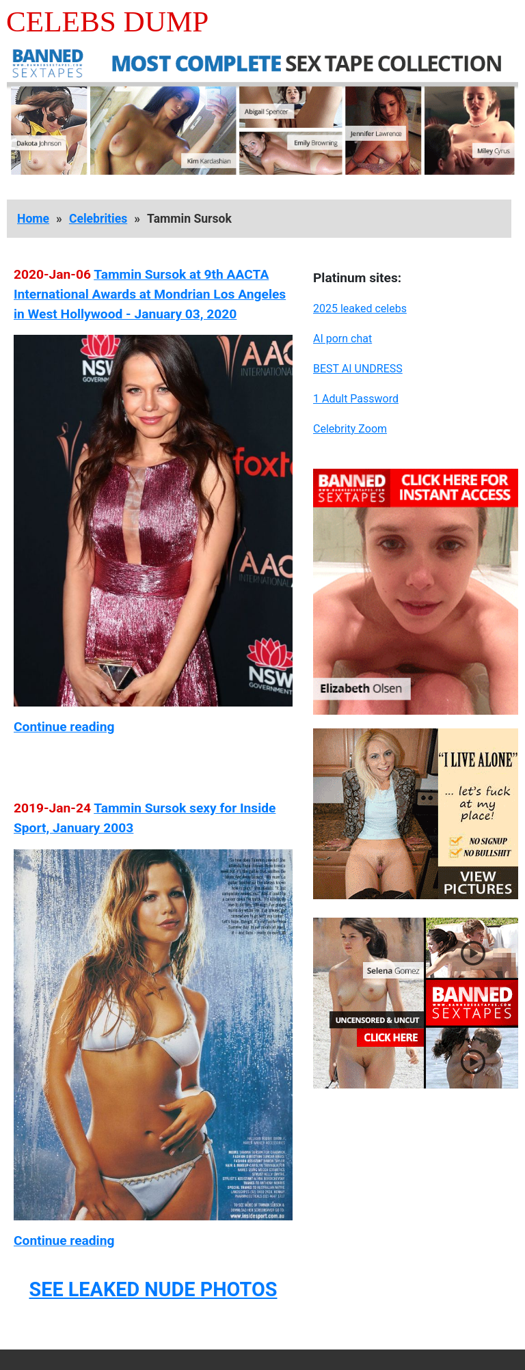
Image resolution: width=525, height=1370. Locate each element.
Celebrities (98, 218)
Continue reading (64, 727)
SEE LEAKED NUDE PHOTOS (153, 1289)
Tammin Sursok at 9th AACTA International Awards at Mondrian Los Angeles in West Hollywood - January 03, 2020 (150, 294)
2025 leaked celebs (360, 308)
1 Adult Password (356, 398)
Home (33, 218)
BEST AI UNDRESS (358, 368)
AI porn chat (342, 338)
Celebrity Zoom (350, 428)
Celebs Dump (107, 21)
